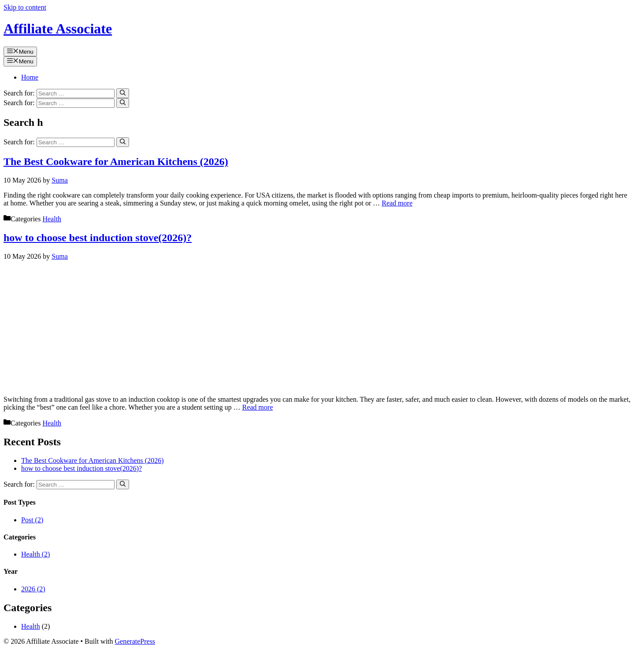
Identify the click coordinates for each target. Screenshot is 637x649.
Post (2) (32, 520)
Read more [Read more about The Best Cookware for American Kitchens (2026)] (396, 203)
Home (29, 77)
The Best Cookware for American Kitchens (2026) (116, 161)
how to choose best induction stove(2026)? (98, 237)
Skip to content (25, 7)
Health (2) (35, 554)
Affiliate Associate (58, 29)
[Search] (122, 93)
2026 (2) (33, 589)
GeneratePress (135, 641)
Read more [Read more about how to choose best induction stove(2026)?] (257, 407)
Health (51, 219)
